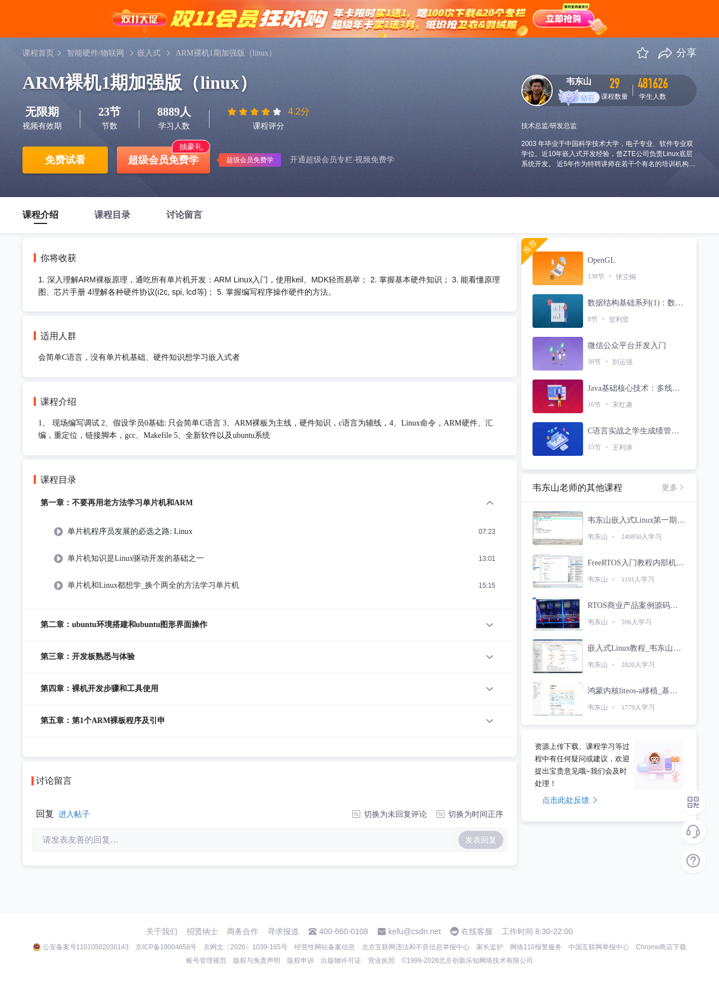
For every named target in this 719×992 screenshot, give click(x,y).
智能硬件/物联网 (95, 53)
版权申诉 (300, 960)
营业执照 (381, 960)
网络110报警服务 (536, 947)
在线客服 (477, 931)
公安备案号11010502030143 (86, 947)
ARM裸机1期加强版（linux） (226, 53)
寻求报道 (283, 931)
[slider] (255, 111)
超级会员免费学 (163, 160)
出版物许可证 (341, 960)
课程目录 (112, 215)
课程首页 (38, 53)
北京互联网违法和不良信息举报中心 (416, 947)
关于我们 (162, 931)
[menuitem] (269, 552)
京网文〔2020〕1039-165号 (245, 947)
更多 (673, 487)
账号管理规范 (206, 960)
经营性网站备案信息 (324, 947)
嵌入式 (149, 53)
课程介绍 (40, 215)
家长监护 (489, 947)
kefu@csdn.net (414, 931)
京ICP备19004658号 (166, 947)
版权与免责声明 (256, 960)
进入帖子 (74, 814)
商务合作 (242, 931)
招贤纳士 (202, 931)
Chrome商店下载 (661, 947)
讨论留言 (184, 215)
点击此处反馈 (570, 800)
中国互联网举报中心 (598, 947)
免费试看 (65, 160)
